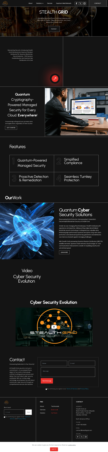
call (57, 410)
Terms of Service (71, 389)
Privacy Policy (84, 389)
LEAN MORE (64, 252)
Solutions (41, 4)
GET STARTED (11, 128)
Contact (54, 29)
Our (52, 413)
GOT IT (54, 449)
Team (55, 413)
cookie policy (72, 445)
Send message (47, 381)
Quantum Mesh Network (65, 4)
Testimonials (55, 406)
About (32, 4)
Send (28, 412)
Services (51, 4)
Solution (42, 413)
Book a (53, 410)
